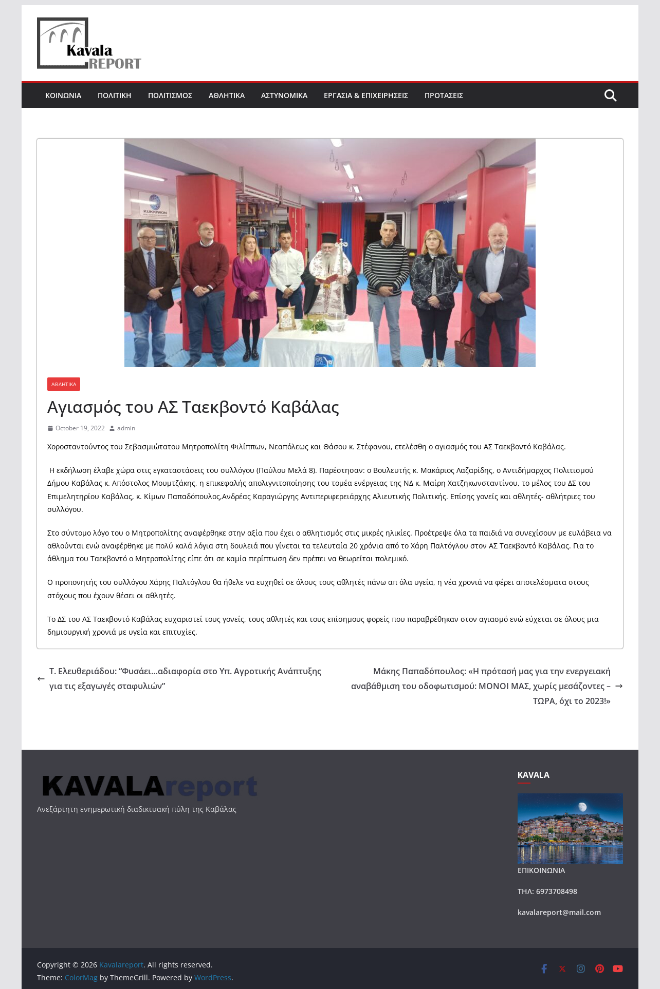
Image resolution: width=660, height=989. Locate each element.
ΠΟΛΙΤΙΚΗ (115, 95)
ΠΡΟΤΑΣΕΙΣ (444, 95)
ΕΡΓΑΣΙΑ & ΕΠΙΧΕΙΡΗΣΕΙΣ (366, 95)
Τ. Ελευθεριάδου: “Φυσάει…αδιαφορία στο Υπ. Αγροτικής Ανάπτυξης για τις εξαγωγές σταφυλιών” (179, 678)
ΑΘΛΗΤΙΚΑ (227, 95)
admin (126, 428)
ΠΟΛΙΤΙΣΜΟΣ (170, 95)
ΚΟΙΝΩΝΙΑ (63, 95)
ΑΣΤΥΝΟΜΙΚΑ (284, 95)
